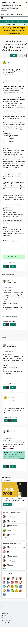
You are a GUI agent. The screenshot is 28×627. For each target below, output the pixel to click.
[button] (13, 55)
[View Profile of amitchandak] (12, 431)
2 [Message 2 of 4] (7, 463)
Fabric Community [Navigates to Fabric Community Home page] (16, 14)
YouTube (15, 454)
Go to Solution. (16, 256)
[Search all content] (16, 24)
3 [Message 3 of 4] (7, 321)
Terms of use (3, 615)
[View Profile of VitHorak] (9, 62)
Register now (16, 33)
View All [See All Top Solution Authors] (5, 538)
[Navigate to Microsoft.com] (5, 14)
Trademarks (3, 617)
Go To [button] (23, 21)
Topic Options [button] (21, 55)
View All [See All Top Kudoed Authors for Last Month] (5, 568)
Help (18, 21)
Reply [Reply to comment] (13, 324)
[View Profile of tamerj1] (8, 280)
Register (8, 21)
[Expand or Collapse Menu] (2, 18)
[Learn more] (7, 504)
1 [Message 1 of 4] (7, 262)
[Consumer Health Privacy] (14, 622)
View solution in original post (10, 316)
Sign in (13, 21)
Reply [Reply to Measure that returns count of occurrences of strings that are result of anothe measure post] (13, 266)
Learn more (4, 10)
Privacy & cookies (4, 613)
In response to (12, 400)
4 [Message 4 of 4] (8, 417)
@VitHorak (8, 290)
